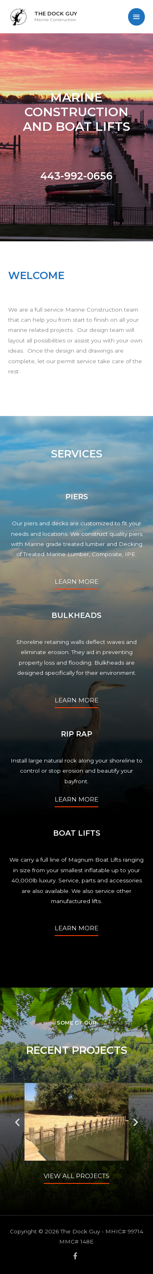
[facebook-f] (76, 1255)
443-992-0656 (76, 176)
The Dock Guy (55, 14)
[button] (17, 1122)
